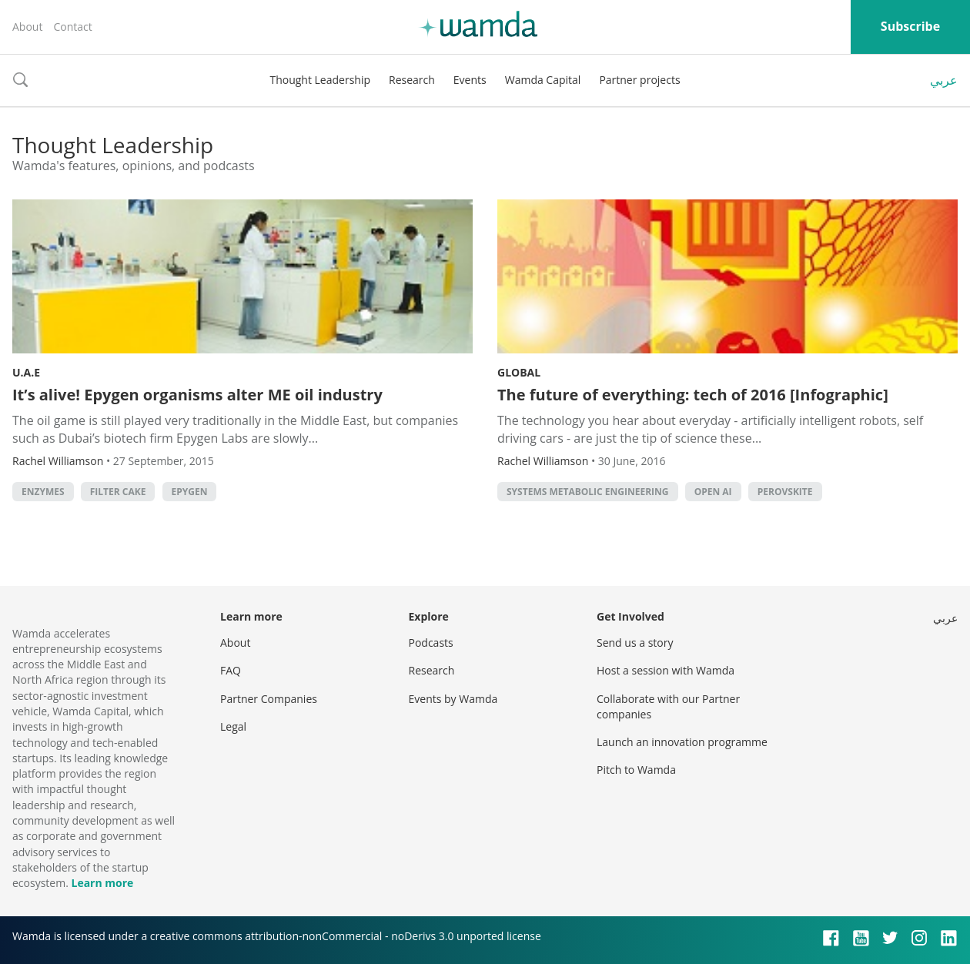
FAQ (230, 670)
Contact (72, 26)
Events (470, 79)
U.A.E (26, 372)
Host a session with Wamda (665, 670)
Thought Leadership (319, 79)
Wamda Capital (543, 79)
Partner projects (639, 79)
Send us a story (635, 642)
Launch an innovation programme (682, 742)
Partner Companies (268, 698)
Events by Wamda (453, 698)
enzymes (43, 491)
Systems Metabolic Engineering (588, 491)
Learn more (102, 882)
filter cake (118, 491)
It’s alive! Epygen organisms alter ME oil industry (197, 394)
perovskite (785, 491)
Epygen (190, 491)
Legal (233, 726)
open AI (713, 491)
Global (518, 372)
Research (412, 79)
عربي (944, 80)
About (27, 26)
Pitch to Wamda (636, 769)
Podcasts (431, 642)
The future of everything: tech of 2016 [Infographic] (692, 394)
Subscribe (910, 26)
